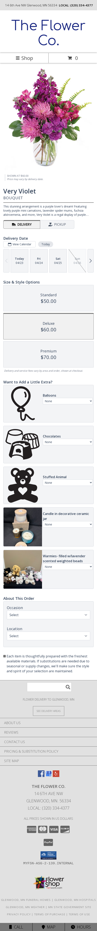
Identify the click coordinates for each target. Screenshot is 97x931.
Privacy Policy (19, 914)
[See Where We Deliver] (48, 711)
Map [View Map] (48, 927)
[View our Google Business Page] (48, 775)
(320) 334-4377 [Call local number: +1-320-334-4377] (81, 5)
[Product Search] (49, 687)
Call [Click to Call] (16, 927)
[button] (48, 855)
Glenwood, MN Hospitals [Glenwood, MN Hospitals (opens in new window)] (75, 900)
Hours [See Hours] (81, 927)
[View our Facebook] (41, 775)
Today (45, 244)
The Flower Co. (48, 33)
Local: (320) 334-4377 (48, 808)
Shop (24, 58)
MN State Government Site (69, 907)
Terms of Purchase (49, 914)
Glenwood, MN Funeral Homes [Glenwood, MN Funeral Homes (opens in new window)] (26, 900)
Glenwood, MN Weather (25, 907)
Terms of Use (79, 914)
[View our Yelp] (56, 775)
